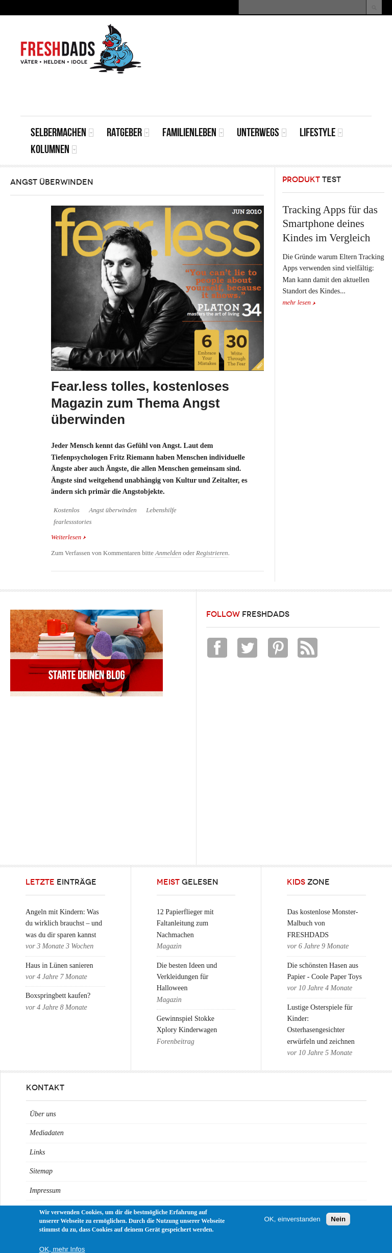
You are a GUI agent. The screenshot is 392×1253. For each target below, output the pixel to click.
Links (37, 1152)
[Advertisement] (252, 93)
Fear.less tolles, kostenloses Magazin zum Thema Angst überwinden (140, 403)
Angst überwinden (112, 510)
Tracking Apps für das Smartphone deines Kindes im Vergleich (329, 224)
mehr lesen (296, 302)
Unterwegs (262, 132)
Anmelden (168, 553)
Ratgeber (128, 132)
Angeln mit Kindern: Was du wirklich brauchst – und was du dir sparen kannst (64, 923)
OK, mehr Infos (62, 1249)
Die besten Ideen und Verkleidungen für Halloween (187, 977)
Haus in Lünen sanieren (59, 965)
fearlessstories (72, 521)
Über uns (43, 1114)
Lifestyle (321, 132)
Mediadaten (47, 1133)
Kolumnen (54, 149)
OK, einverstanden (292, 1219)
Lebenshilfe (161, 510)
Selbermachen (62, 132)
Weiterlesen (68, 537)
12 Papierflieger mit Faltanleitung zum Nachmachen (185, 923)
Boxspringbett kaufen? (58, 995)
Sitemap (41, 1171)
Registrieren (212, 553)
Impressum (45, 1190)
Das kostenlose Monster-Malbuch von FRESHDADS (322, 923)
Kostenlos (67, 510)
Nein (338, 1219)
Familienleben (193, 132)
